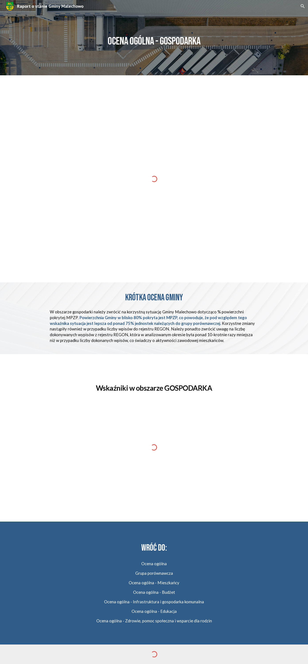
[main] (154, 37)
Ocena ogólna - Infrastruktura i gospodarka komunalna (154, 601)
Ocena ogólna (154, 563)
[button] (302, 6)
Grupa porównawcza (154, 573)
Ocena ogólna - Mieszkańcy (154, 582)
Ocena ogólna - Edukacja (154, 611)
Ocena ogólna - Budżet (154, 592)
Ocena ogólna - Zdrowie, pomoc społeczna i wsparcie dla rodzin (154, 620)
